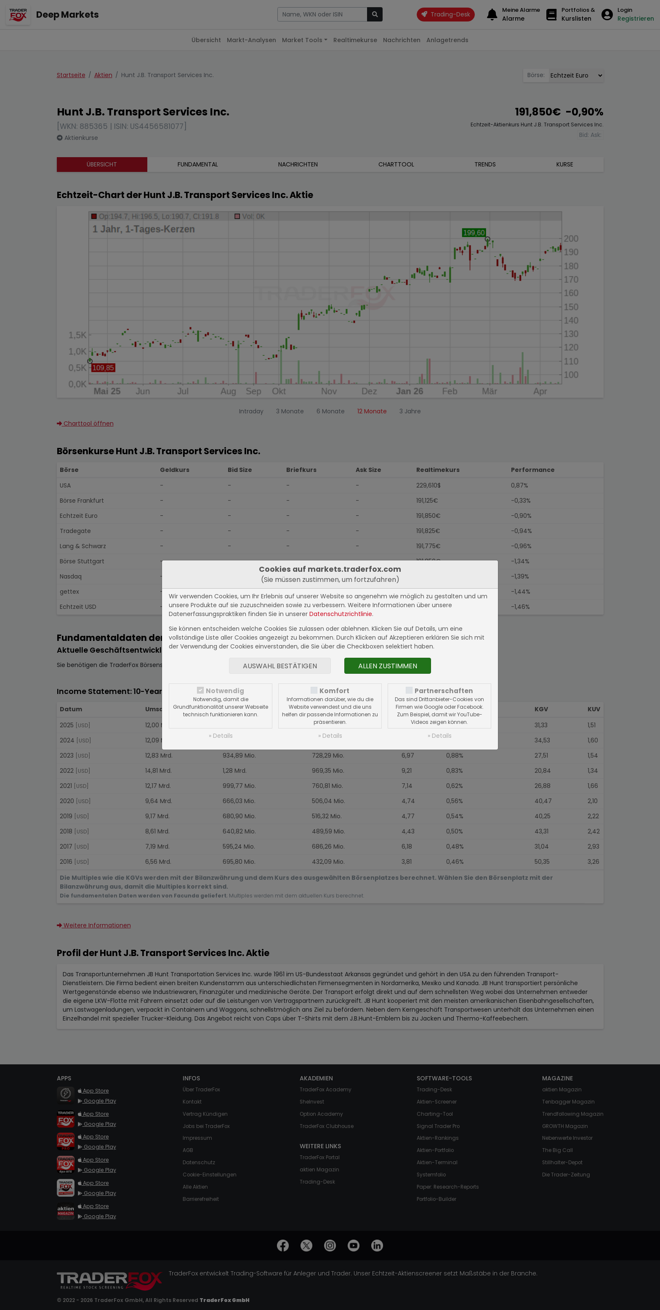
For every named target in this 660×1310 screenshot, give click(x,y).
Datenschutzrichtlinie (340, 614)
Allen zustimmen (387, 666)
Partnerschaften (444, 690)
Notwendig (225, 690)
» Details (221, 735)
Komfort (334, 690)
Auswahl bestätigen (280, 666)
